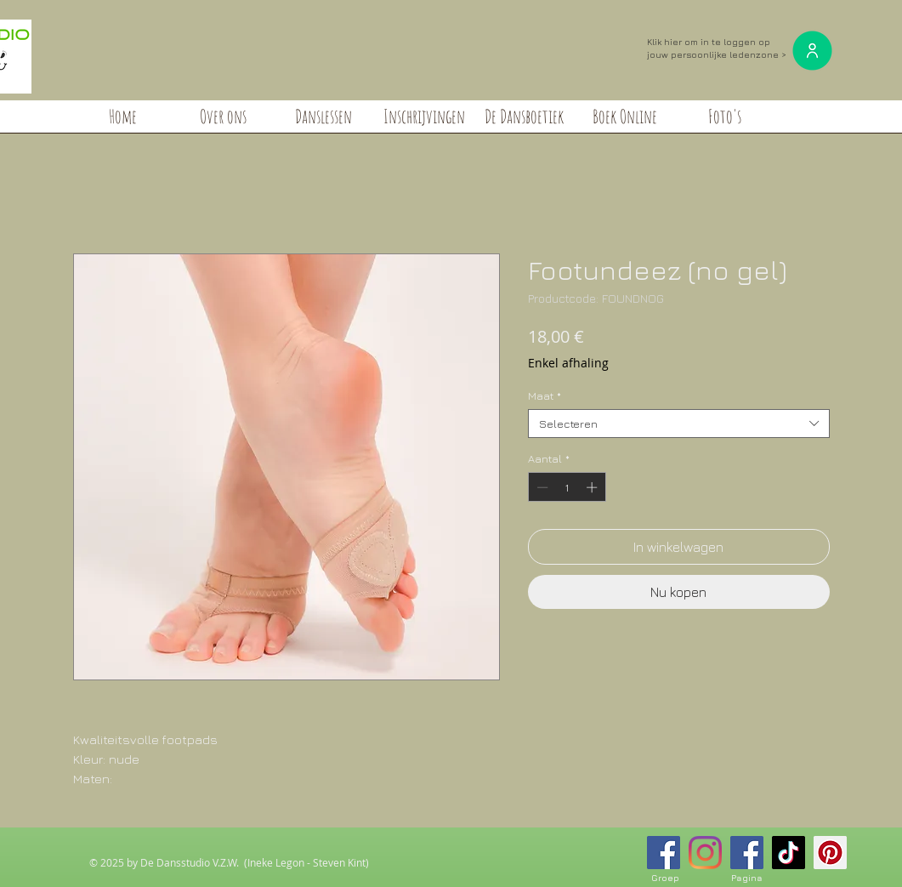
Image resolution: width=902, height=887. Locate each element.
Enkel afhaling (568, 363)
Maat (544, 395)
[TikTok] (788, 852)
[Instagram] (705, 852)
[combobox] (679, 423)
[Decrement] (540, 487)
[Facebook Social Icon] (663, 852)
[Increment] (593, 487)
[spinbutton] (566, 487)
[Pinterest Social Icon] (830, 852)
